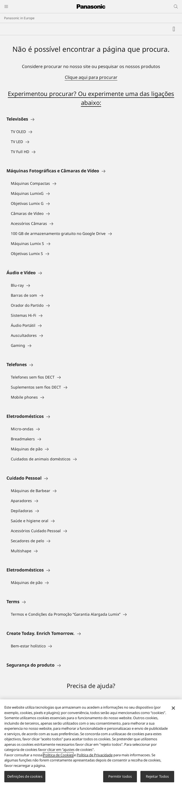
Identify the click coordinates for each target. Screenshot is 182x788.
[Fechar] (173, 708)
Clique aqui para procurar (91, 77)
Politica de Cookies (58, 755)
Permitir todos (120, 776)
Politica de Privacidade (95, 755)
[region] (91, 743)
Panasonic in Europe (19, 18)
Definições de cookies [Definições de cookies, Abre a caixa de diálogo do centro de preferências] (24, 776)
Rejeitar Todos (157, 776)
